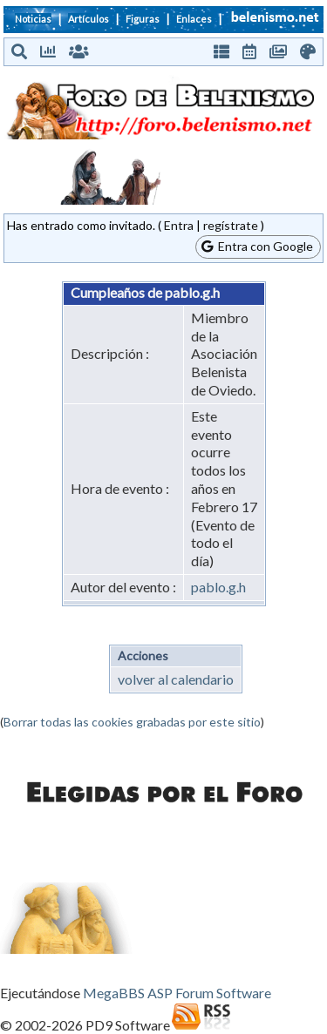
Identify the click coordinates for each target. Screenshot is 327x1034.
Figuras (143, 18)
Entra (179, 225)
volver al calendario (176, 679)
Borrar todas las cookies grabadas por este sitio (132, 721)
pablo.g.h (218, 586)
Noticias (33, 18)
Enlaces (194, 18)
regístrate (230, 225)
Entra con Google (257, 246)
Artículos (88, 18)
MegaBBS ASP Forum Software (177, 992)
